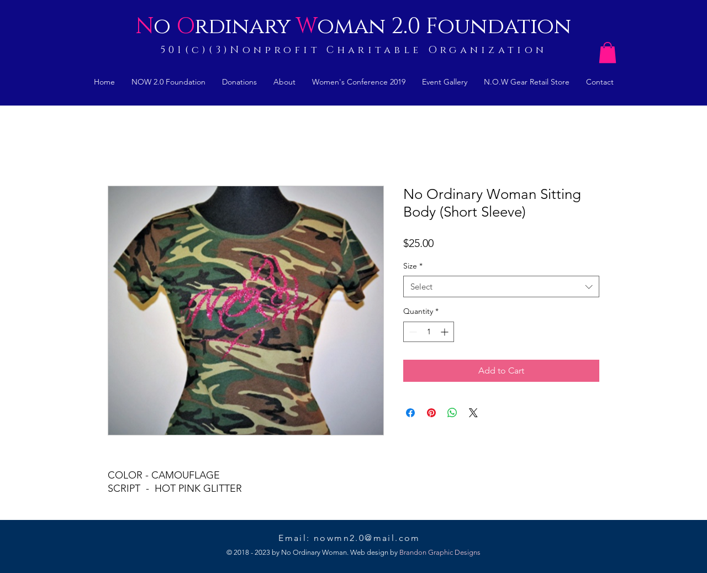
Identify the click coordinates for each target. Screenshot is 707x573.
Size (413, 266)
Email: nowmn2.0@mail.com (352, 538)
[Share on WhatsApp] (452, 412)
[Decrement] (412, 331)
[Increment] (445, 331)
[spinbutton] (429, 331)
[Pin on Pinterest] (431, 412)
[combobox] (501, 286)
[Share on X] (473, 412)
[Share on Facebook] (410, 412)
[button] (607, 52)
